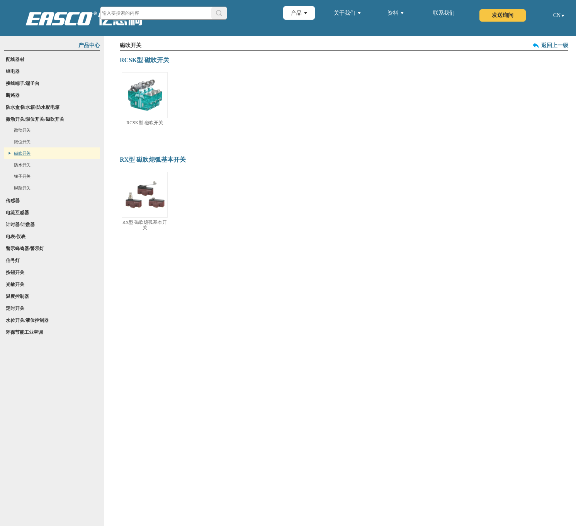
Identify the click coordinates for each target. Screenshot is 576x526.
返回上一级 (554, 45)
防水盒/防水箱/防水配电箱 (32, 107)
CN (557, 15)
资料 (392, 13)
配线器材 (15, 59)
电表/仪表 (15, 236)
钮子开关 (22, 176)
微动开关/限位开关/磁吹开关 (35, 119)
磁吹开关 (22, 153)
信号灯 (13, 260)
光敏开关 (15, 284)
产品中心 (89, 45)
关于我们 (344, 13)
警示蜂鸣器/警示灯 (25, 248)
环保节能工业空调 (24, 332)
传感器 (13, 200)
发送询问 (502, 15)
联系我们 (444, 13)
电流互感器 (17, 212)
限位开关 (22, 141)
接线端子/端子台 (22, 83)
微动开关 (22, 130)
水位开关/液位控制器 (27, 320)
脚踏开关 (22, 188)
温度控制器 (17, 296)
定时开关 (15, 308)
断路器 (13, 95)
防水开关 (22, 164)
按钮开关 (15, 272)
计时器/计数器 (20, 224)
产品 (296, 13)
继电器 (13, 71)
